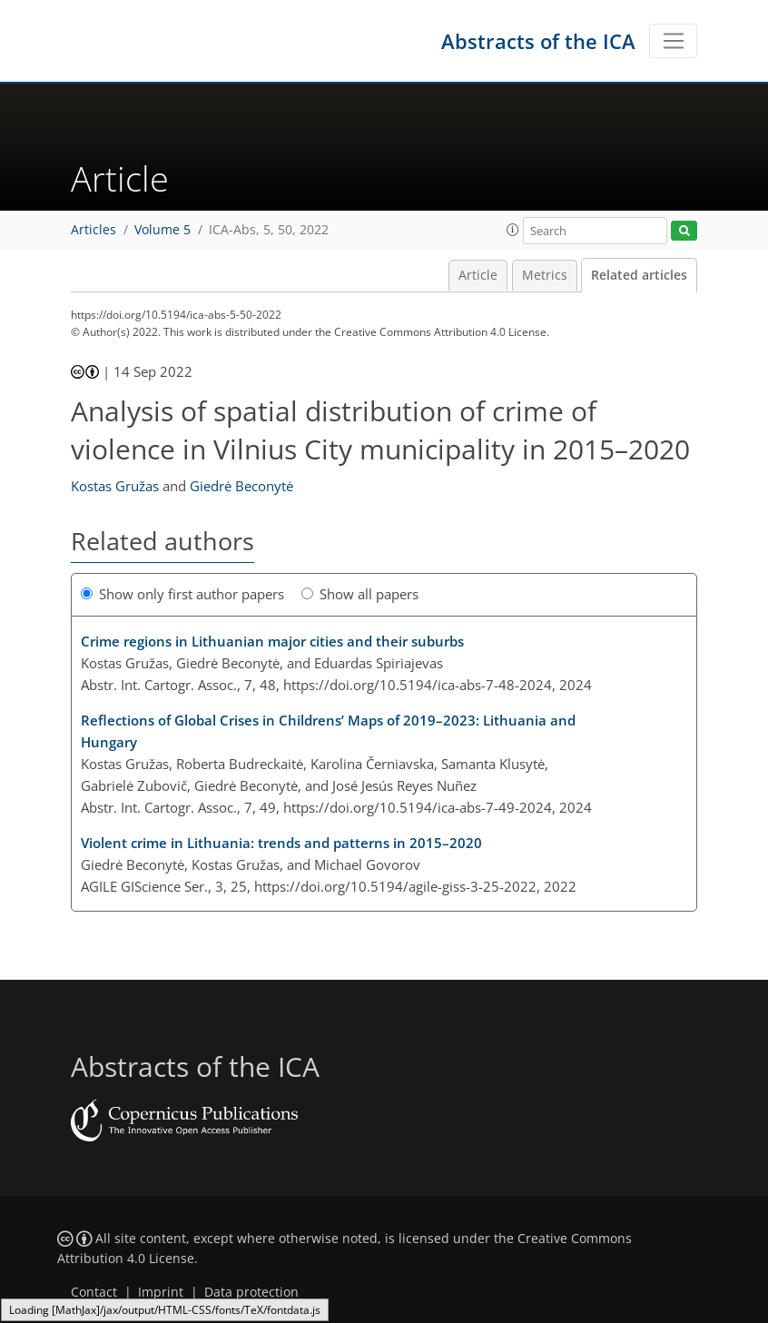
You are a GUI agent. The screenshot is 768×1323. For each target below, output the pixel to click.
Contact (94, 1292)
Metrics (544, 275)
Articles (93, 230)
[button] (513, 230)
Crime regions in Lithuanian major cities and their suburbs (272, 641)
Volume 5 (162, 230)
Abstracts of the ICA (538, 40)
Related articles (639, 275)
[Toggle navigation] (673, 41)
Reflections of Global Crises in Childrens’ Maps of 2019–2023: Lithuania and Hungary (328, 731)
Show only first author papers (182, 594)
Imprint (160, 1292)
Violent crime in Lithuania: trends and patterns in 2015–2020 (281, 843)
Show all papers (359, 594)
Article (477, 275)
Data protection (251, 1292)
